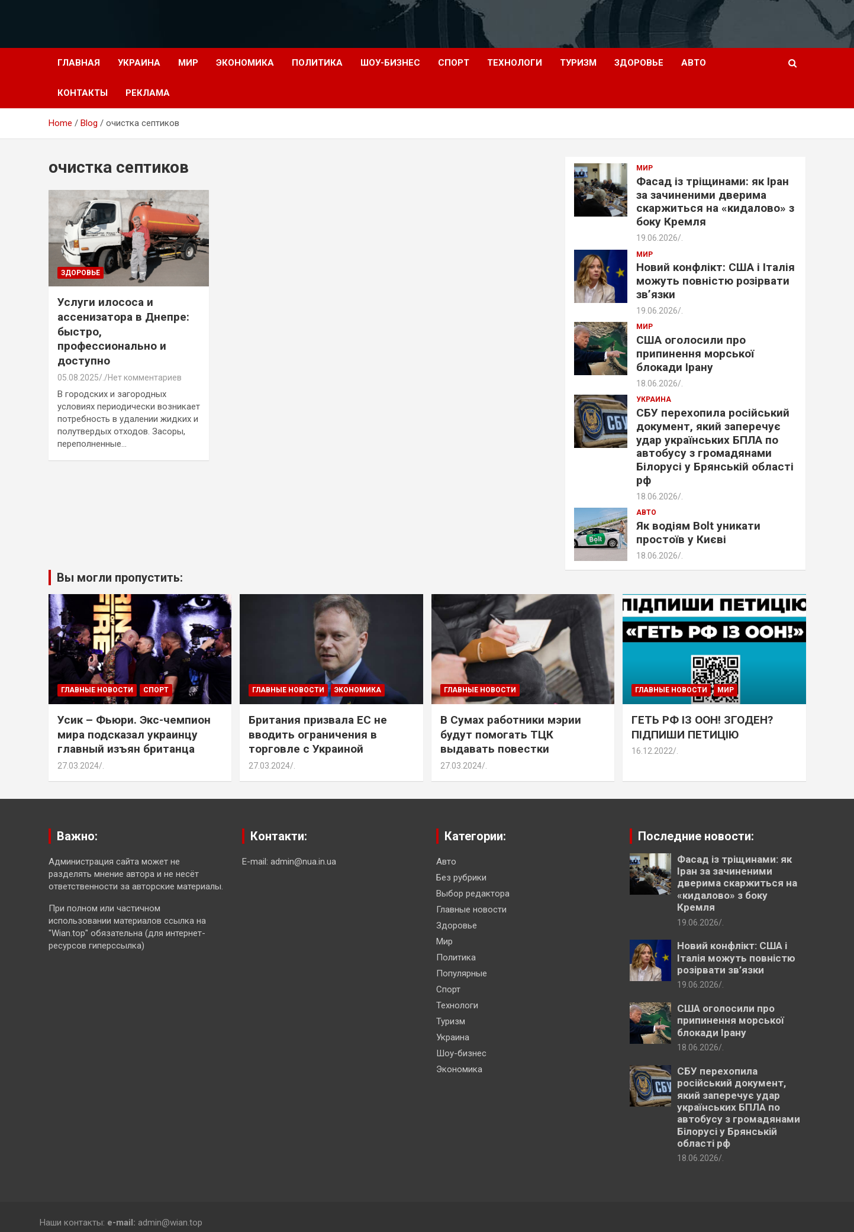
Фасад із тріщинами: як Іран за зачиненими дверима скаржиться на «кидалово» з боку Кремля (715, 201)
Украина (139, 62)
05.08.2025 (78, 377)
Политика (317, 62)
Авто (693, 62)
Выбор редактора (473, 893)
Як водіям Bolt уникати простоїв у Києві (698, 532)
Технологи (514, 62)
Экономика (245, 62)
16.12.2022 (652, 751)
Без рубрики (461, 877)
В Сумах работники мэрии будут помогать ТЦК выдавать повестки (510, 734)
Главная (78, 62)
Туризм (578, 62)
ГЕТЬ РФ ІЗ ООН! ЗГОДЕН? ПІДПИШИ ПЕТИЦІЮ (702, 727)
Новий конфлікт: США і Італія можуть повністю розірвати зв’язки (715, 280)
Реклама (147, 93)
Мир (188, 62)
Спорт (453, 62)
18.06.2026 (657, 383)
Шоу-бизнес (390, 62)
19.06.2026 (657, 238)
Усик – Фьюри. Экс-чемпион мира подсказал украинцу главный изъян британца (134, 734)
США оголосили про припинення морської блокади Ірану (695, 353)
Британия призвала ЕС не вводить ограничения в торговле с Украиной (318, 734)
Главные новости (97, 690)
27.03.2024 (78, 765)
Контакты (82, 93)
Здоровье (638, 62)
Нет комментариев (145, 377)
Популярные (461, 973)
